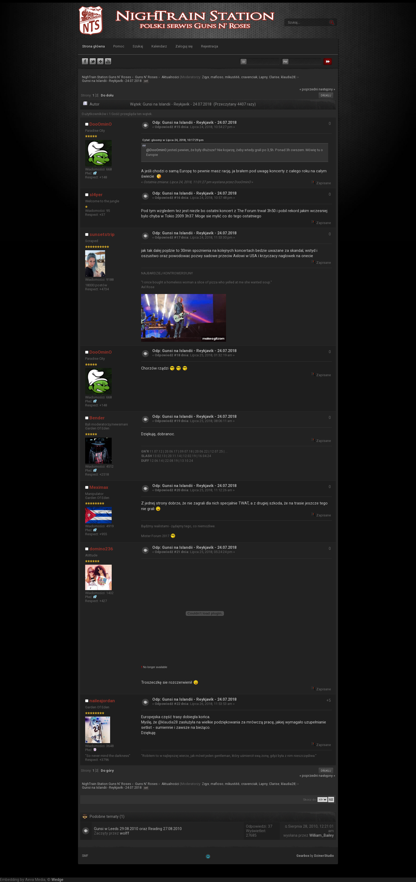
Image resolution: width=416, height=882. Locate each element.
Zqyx (205, 77)
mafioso (217, 77)
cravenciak (249, 77)
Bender (97, 417)
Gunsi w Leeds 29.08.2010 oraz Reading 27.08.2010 (138, 829)
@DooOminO (156, 150)
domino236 (101, 548)
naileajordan (102, 700)
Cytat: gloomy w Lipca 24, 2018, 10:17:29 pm (172, 140)
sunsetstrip (102, 234)
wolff (124, 833)
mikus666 (232, 77)
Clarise (274, 77)
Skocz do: (310, 799)
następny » (327, 89)
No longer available (154, 667)
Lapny (263, 77)
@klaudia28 (168, 722)
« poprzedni (309, 89)
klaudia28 (288, 77)
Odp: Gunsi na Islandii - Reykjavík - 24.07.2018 (194, 122)
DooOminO (100, 124)
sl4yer (96, 194)
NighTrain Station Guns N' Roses (90, 20)
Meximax (98, 487)
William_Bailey (321, 835)
